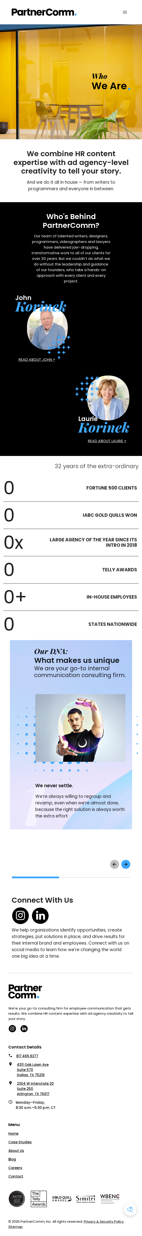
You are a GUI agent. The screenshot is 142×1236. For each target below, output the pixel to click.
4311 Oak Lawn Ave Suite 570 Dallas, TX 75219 (33, 1069)
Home (13, 1133)
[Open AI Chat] (130, 1209)
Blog (12, 1159)
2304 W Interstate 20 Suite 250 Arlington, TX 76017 (35, 1088)
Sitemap (15, 1226)
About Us (16, 1150)
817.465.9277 (27, 1056)
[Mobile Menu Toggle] (124, 12)
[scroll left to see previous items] (114, 864)
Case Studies (20, 1142)
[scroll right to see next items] (125, 864)
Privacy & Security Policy (104, 1221)
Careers (15, 1167)
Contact (15, 1176)
